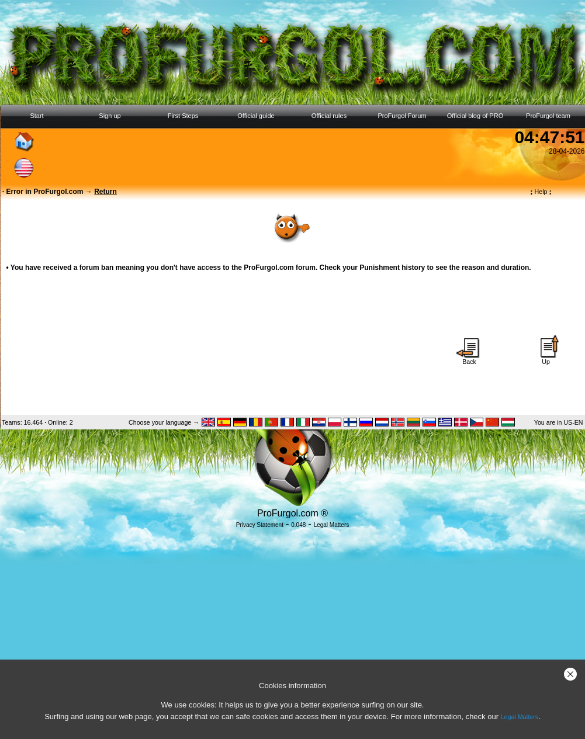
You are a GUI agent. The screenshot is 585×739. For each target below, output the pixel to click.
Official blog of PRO (475, 115)
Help (541, 191)
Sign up (109, 115)
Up (545, 358)
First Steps (183, 115)
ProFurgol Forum (402, 115)
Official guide (255, 115)
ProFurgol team (548, 115)
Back (469, 358)
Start (36, 115)
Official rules (329, 115)
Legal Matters (520, 716)
